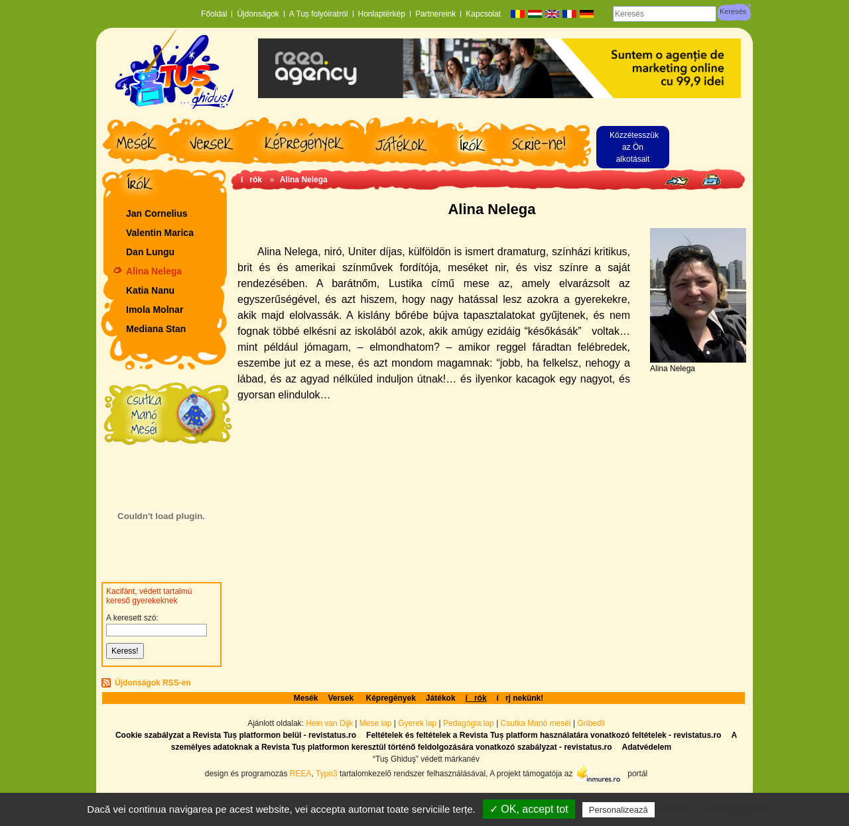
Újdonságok (258, 14)
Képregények (390, 698)
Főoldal (214, 14)
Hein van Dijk (329, 723)
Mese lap (375, 723)
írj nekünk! (520, 698)
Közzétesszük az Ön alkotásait (634, 147)
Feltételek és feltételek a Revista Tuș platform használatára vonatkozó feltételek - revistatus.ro (543, 735)
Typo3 (327, 773)
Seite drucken (711, 180)
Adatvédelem (646, 747)
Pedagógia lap (469, 723)
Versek (342, 698)
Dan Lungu (150, 252)
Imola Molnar (154, 309)
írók (251, 179)
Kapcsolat (483, 14)
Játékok (441, 698)
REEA (301, 773)
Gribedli (590, 723)
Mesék (306, 698)
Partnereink (435, 14)
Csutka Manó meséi (537, 723)
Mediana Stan (156, 329)
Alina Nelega (154, 271)
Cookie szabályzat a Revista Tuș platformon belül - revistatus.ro (235, 735)
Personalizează (618, 810)
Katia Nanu (150, 290)
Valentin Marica (160, 232)
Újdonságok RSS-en (153, 682)
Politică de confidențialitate (716, 809)
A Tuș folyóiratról (318, 14)
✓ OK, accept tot (529, 809)
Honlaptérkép (381, 14)
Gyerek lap (418, 723)
